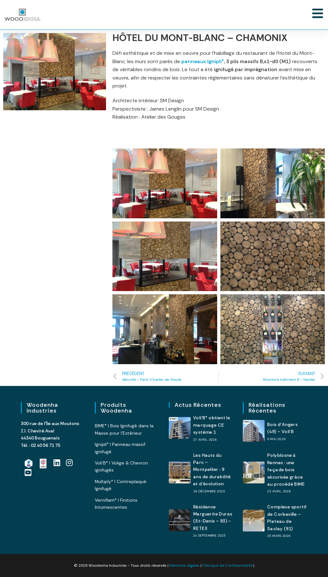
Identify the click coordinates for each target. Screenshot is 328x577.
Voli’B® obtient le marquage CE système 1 (211, 425)
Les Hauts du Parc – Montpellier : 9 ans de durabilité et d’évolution (212, 469)
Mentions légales (184, 565)
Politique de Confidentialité (227, 565)
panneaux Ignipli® (202, 61)
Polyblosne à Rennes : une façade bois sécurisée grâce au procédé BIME (286, 469)
